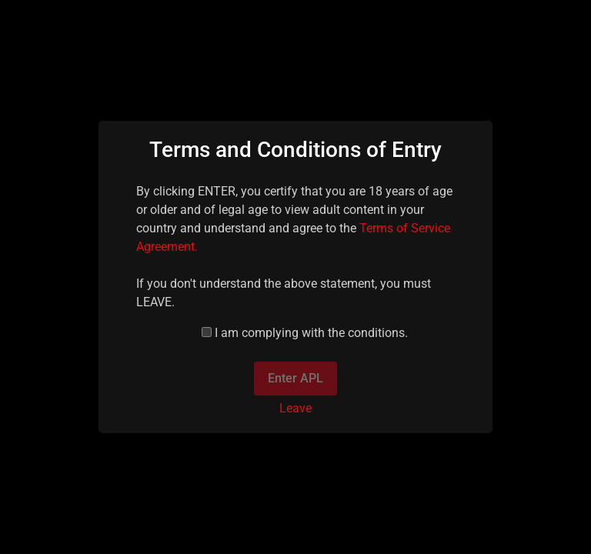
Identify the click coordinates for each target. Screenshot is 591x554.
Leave (295, 408)
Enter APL (295, 378)
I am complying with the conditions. (311, 332)
